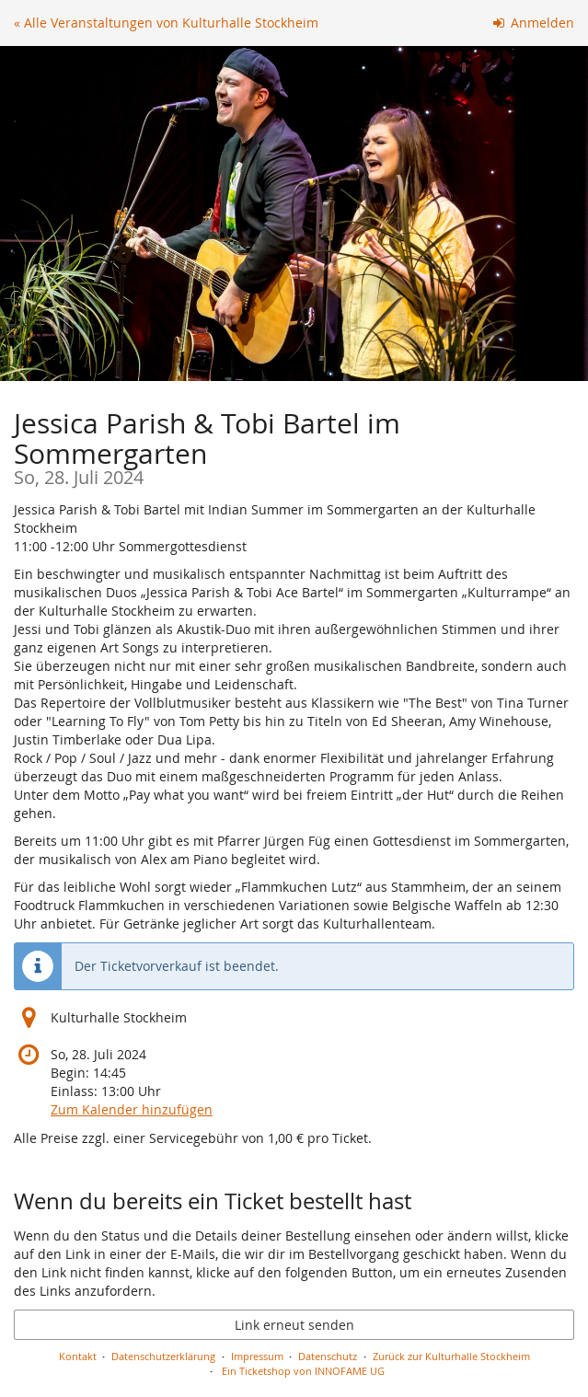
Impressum (257, 1356)
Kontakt (78, 1356)
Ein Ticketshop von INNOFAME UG (303, 1371)
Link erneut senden (294, 1325)
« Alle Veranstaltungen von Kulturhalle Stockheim (166, 22)
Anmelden (534, 22)
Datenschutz (327, 1356)
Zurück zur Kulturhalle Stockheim (451, 1356)
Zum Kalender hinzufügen (132, 1109)
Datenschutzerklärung (163, 1356)
